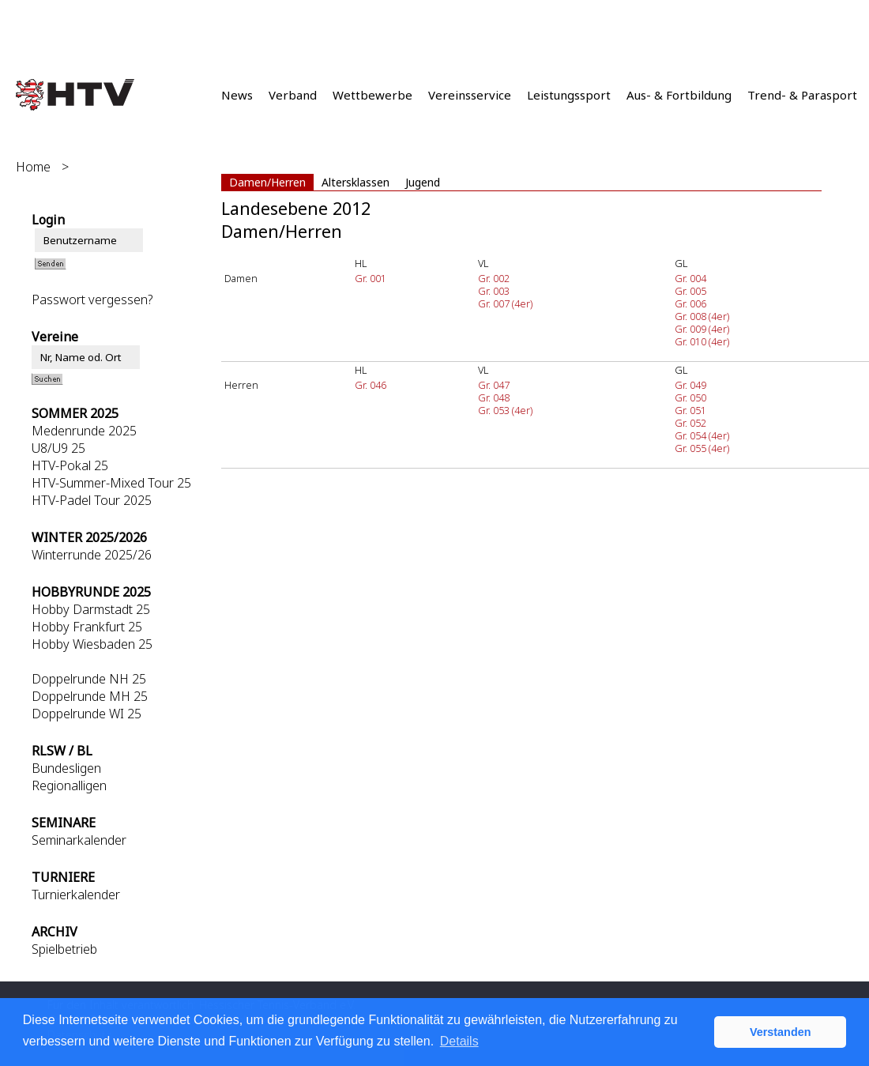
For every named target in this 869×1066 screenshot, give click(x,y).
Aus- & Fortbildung (679, 95)
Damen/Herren (267, 182)
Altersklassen (355, 182)
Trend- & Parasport (802, 95)
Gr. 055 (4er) (702, 448)
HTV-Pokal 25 (70, 465)
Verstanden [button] (780, 1032)
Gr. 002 (494, 278)
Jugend (422, 182)
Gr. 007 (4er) (505, 303)
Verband (293, 95)
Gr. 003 (494, 291)
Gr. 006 (690, 303)
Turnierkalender (76, 894)
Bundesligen (66, 768)
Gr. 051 (690, 410)
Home (33, 166)
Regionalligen (69, 785)
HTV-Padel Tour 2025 (92, 500)
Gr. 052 (690, 423)
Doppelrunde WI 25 (86, 713)
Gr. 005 (690, 291)
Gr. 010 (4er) (702, 341)
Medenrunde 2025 (84, 430)
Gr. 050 (690, 397)
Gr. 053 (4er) (505, 410)
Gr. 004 (690, 278)
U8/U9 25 (58, 448)
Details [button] (459, 1041)
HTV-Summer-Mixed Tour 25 (111, 483)
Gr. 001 (370, 278)
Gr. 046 (370, 385)
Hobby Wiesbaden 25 (92, 644)
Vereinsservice (469, 95)
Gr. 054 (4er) (702, 435)
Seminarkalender (79, 840)
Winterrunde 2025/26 (92, 554)
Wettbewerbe (372, 95)
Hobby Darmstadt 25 (91, 609)
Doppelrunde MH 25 (90, 696)
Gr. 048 (494, 397)
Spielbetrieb (64, 949)
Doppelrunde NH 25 (89, 678)
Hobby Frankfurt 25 (87, 626)
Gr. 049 (690, 385)
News (237, 95)
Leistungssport (569, 95)
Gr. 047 (494, 385)
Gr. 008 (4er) (702, 316)
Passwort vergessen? (92, 299)
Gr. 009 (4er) (702, 329)
